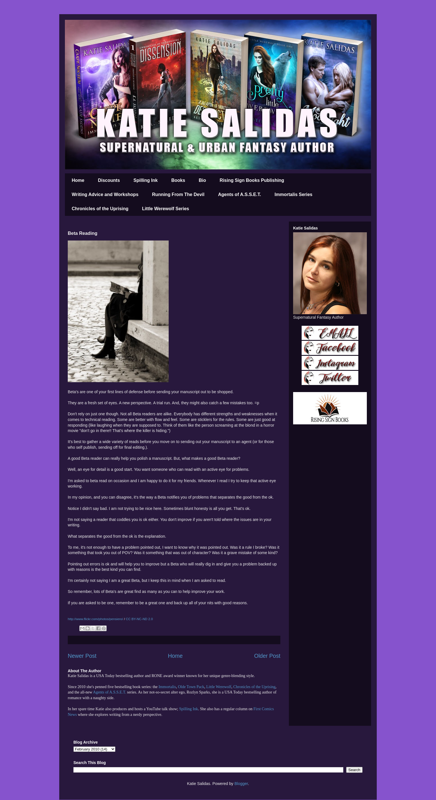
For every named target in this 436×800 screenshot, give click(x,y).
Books (178, 180)
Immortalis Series (293, 194)
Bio (202, 180)
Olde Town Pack (191, 687)
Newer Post (82, 656)
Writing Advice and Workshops (105, 194)
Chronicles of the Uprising (100, 208)
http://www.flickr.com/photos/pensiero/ (95, 619)
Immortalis (167, 687)
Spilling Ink (146, 180)
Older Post (267, 656)
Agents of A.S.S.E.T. (239, 194)
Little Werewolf (218, 687)
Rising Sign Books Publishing (252, 180)
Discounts (109, 180)
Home (78, 180)
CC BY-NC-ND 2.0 (139, 619)
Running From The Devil (178, 194)
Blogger (241, 783)
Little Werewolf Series (165, 208)
